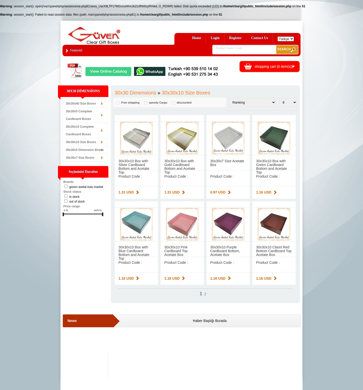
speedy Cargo (158, 102)
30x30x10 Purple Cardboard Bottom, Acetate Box (225, 251)
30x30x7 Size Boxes (80, 157)
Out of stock (77, 201)
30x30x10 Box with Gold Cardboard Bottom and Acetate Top (179, 166)
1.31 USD (126, 192)
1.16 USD (263, 192)
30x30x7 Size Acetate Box (227, 163)
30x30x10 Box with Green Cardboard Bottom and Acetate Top (271, 166)
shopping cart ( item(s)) (274, 66)
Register (235, 38)
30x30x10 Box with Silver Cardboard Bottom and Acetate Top (133, 166)
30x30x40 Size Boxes (81, 103)
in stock (74, 197)
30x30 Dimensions (135, 92)
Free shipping (130, 102)
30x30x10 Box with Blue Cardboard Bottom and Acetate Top (133, 253)
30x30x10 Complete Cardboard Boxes (80, 130)
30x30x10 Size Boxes (81, 142)
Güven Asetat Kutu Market (86, 187)
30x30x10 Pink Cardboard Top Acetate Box (176, 251)
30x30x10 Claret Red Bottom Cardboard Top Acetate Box (274, 251)
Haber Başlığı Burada (210, 321)
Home (196, 38)
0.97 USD (218, 192)
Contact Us (259, 38)
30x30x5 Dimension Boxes (85, 150)
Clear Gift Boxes (104, 33)
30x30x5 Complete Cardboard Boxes (79, 115)
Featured (76, 50)
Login (215, 38)
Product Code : (130, 176)
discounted (184, 102)
